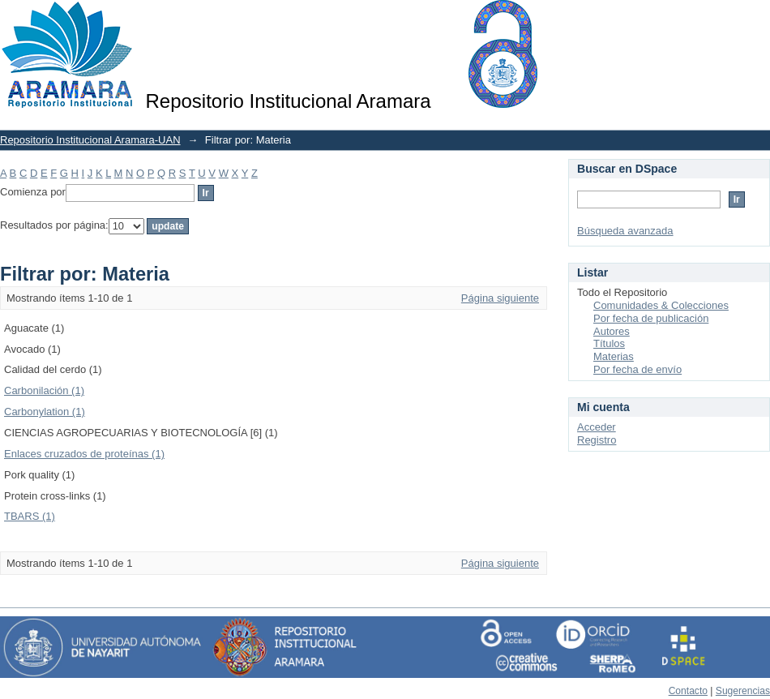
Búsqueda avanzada (625, 231)
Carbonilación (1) (44, 390)
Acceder (596, 427)
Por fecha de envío (637, 369)
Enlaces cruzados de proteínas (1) (84, 454)
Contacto (688, 691)
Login (757, 20)
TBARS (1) (29, 516)
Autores (611, 331)
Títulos (609, 343)
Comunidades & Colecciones (661, 305)
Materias (613, 356)
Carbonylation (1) (44, 411)
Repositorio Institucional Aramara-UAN (90, 140)
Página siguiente (500, 298)
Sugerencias (743, 691)
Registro (596, 440)
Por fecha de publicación (650, 318)
